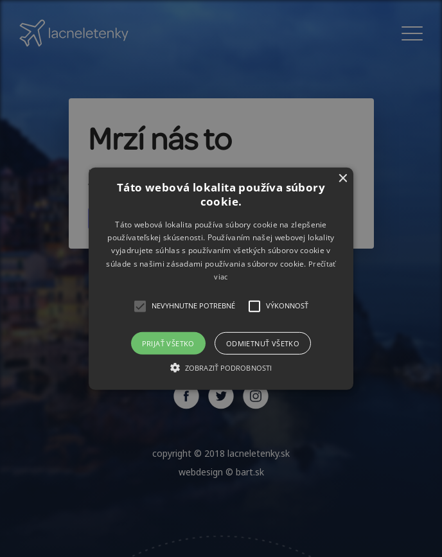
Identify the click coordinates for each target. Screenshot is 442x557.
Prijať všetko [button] (168, 343)
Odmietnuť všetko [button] (262, 343)
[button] (221, 278)
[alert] (221, 278)
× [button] (342, 178)
